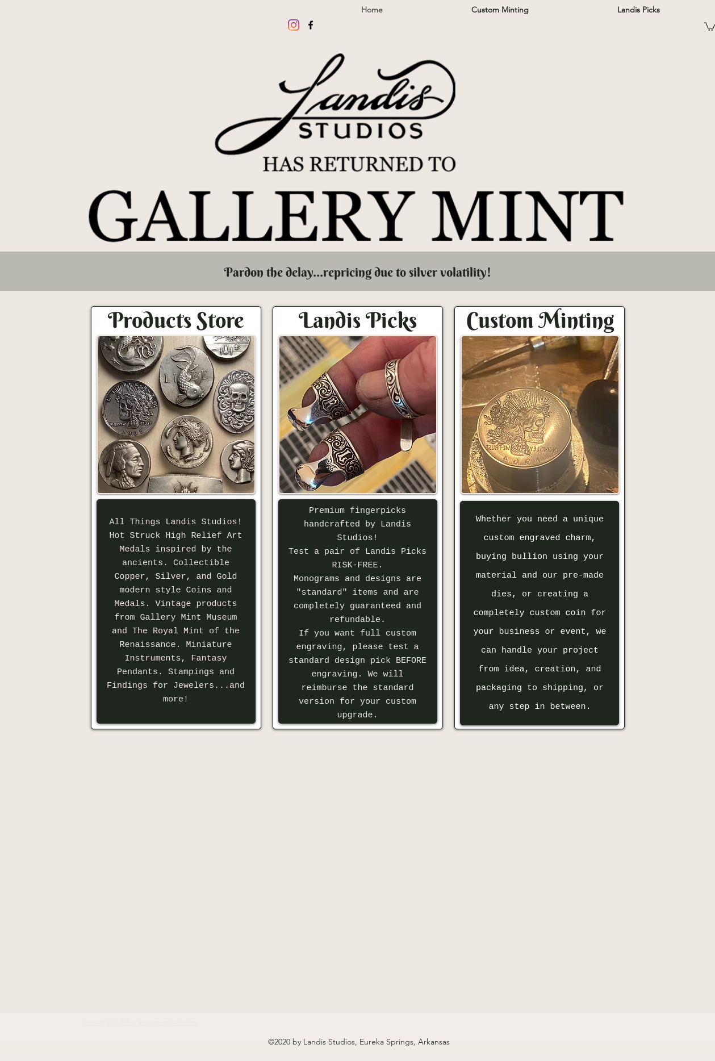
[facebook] (310, 25)
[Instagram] (293, 25)
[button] (709, 26)
